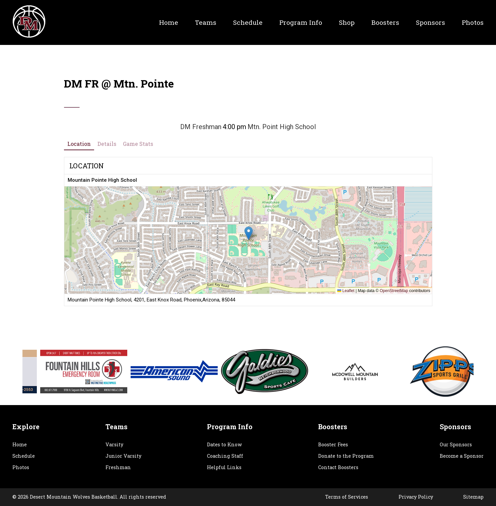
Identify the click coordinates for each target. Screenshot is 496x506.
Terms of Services (346, 497)
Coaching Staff (225, 456)
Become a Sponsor (462, 456)
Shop (347, 22)
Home (168, 22)
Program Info (300, 22)
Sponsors (430, 22)
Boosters (385, 22)
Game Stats (138, 143)
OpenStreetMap (394, 290)
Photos (473, 22)
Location (79, 143)
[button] (248, 233)
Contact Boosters (338, 467)
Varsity (114, 444)
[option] (61, 371)
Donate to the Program (346, 456)
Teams (205, 22)
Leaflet (345, 290)
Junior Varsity (123, 456)
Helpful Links (224, 467)
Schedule (248, 22)
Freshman (118, 467)
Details (106, 143)
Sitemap (473, 497)
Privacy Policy (416, 497)
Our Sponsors (456, 444)
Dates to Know (224, 444)
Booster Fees (333, 444)
